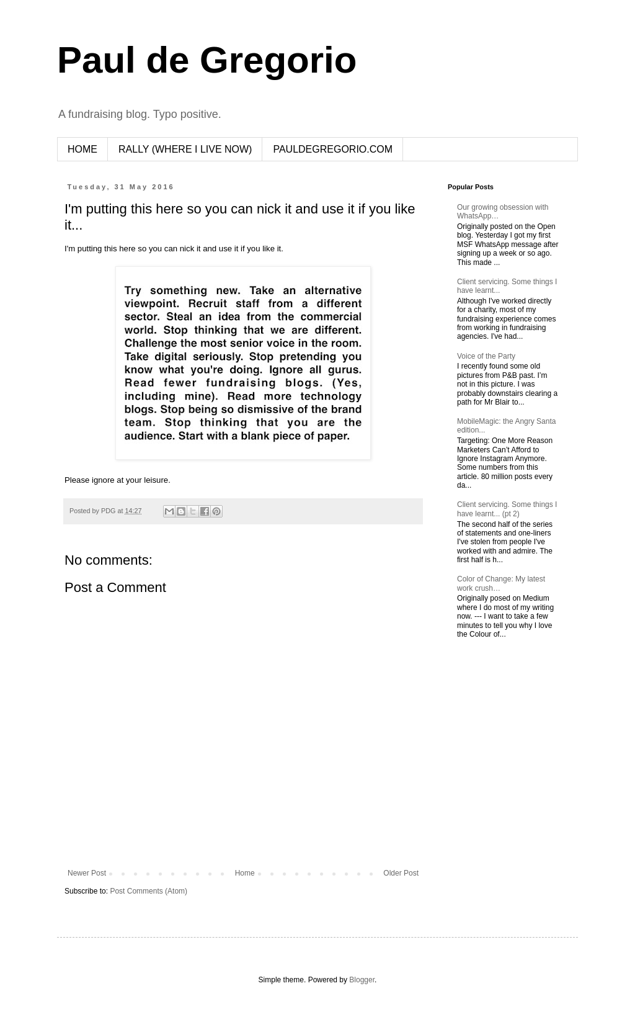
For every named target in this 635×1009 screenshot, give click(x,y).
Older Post (401, 873)
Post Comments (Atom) (148, 891)
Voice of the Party (486, 356)
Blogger (362, 979)
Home (245, 873)
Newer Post (87, 873)
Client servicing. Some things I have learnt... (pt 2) (507, 509)
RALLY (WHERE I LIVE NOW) (185, 149)
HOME (82, 149)
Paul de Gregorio (207, 60)
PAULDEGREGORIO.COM (333, 149)
